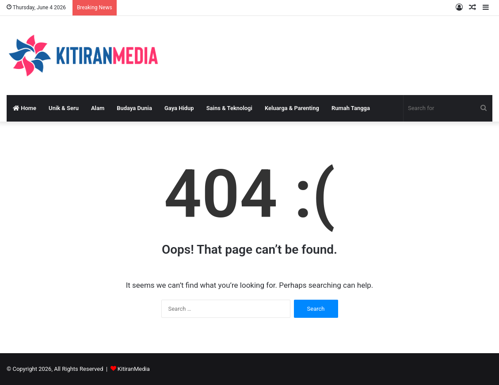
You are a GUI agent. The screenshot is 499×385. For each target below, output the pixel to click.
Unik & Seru (64, 108)
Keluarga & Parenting (292, 108)
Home (24, 108)
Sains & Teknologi (229, 108)
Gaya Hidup (179, 108)
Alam (97, 108)
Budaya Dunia (134, 108)
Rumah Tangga (350, 108)
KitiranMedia (134, 369)
